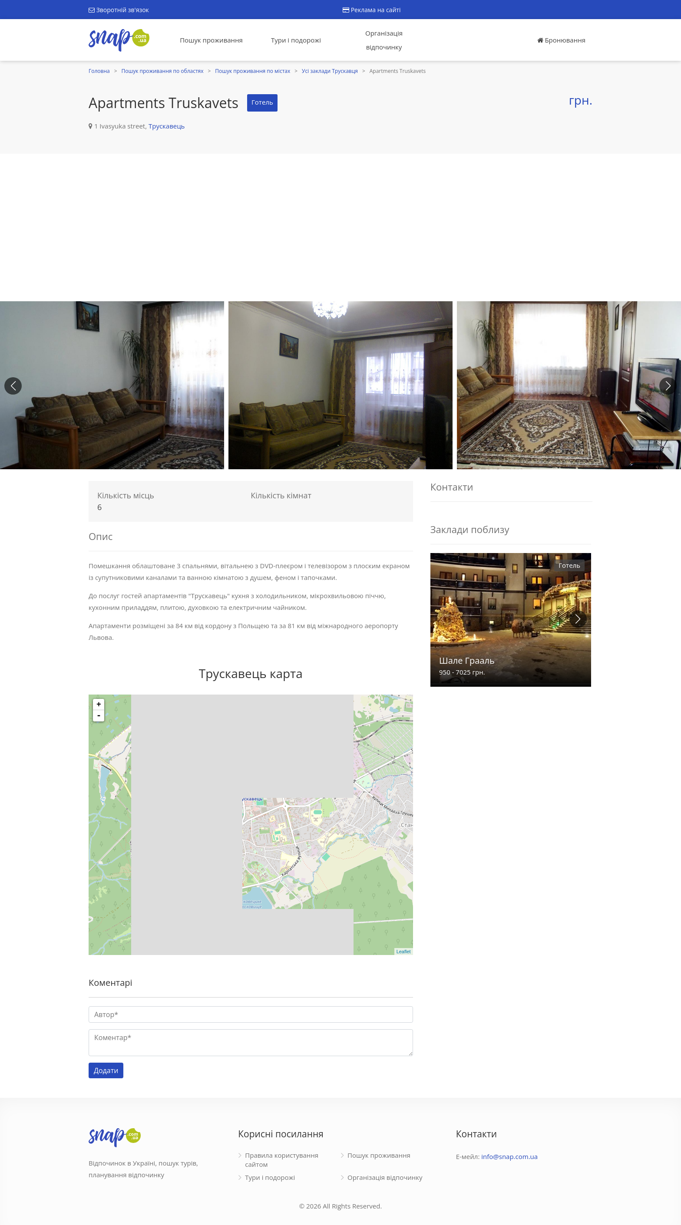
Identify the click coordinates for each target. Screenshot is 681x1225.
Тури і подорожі (296, 40)
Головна (99, 71)
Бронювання (561, 40)
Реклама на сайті (371, 10)
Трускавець (167, 126)
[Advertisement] (340, 227)
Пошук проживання (211, 40)
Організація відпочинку (384, 40)
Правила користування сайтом (281, 1160)
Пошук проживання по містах (252, 71)
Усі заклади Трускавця (330, 71)
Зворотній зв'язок (119, 10)
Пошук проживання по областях (163, 71)
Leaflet (404, 951)
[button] (668, 386)
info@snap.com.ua (509, 1156)
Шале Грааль (467, 660)
